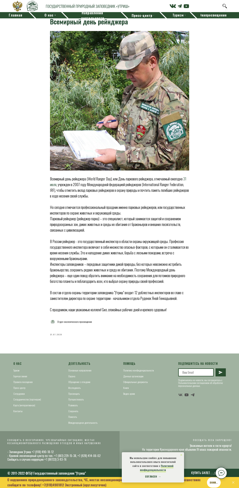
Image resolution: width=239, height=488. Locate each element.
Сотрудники (19, 394)
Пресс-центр (19, 388)
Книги (126, 388)
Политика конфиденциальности (138, 370)
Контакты (18, 411)
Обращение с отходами (79, 382)
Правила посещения (23, 382)
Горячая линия (20, 376)
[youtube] (186, 395)
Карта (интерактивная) (24, 405)
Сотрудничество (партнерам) (27, 399)
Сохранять (73, 411)
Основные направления (79, 370)
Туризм (16, 370)
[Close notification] (181, 455)
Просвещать (74, 394)
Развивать (73, 405)
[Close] (233, 482)
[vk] (180, 395)
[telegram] (192, 395)
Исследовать (74, 388)
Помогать (72, 417)
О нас (17, 363)
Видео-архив (129, 394)
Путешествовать (76, 399)
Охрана (71, 376)
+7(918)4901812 (53, 484)
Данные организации (133, 376)
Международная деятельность (82, 422)
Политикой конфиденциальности (156, 468)
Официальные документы (135, 382)
